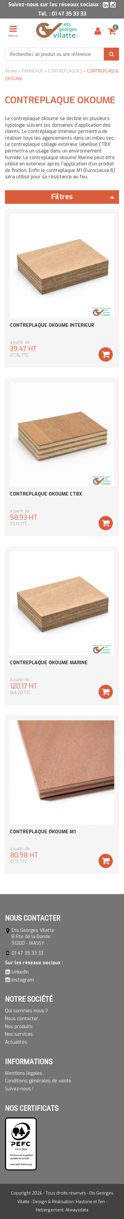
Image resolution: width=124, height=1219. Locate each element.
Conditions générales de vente (38, 1081)
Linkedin (20, 972)
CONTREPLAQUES (65, 71)
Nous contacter (21, 1019)
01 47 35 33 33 (69, 14)
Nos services (19, 1034)
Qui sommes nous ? (26, 1011)
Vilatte (11, 71)
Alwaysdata (76, 1210)
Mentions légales (23, 1073)
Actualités (16, 1042)
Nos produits (19, 1026)
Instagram (23, 980)
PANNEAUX (32, 71)
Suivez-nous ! (19, 1089)
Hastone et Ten (90, 1201)
